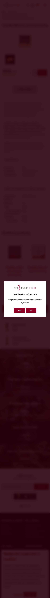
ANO (19, 310)
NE (31, 310)
